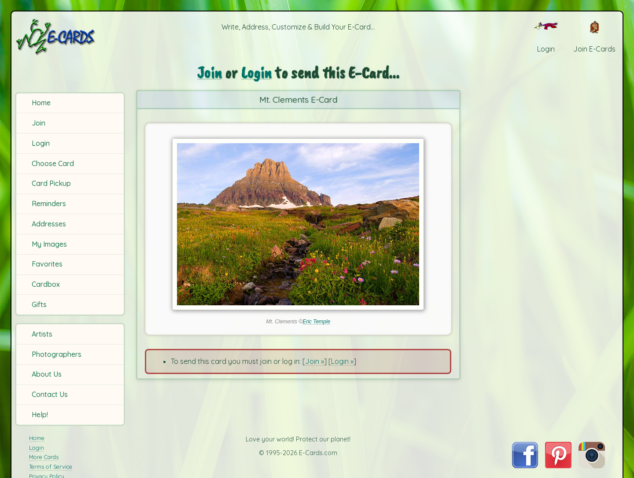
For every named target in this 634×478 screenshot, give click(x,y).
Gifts (39, 304)
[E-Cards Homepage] (70, 37)
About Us (47, 374)
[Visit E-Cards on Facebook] (525, 465)
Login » (342, 361)
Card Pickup (51, 183)
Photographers (56, 354)
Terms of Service (50, 466)
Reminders (49, 203)
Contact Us (50, 394)
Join (38, 123)
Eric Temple (316, 322)
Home (41, 102)
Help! (40, 414)
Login (41, 143)
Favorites (47, 263)
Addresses (49, 223)
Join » (314, 361)
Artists (42, 334)
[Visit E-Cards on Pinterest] (558, 465)
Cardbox (46, 284)
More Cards (44, 456)
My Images (49, 244)
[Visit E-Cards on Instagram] (592, 465)
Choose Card (53, 163)
